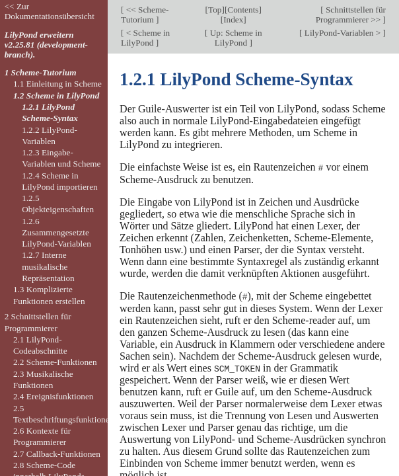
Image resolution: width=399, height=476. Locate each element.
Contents (242, 10)
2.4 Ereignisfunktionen (53, 396)
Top (214, 10)
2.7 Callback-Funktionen (56, 454)
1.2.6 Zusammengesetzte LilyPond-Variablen (56, 232)
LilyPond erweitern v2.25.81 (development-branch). (46, 45)
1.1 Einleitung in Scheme (57, 84)
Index (233, 19)
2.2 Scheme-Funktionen (55, 362)
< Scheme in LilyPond (145, 38)
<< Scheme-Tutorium (144, 14)
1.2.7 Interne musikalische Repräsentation (48, 266)
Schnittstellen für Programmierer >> (351, 14)
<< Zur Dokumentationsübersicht (49, 11)
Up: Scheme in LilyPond (234, 38)
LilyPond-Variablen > (343, 33)
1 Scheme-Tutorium (41, 72)
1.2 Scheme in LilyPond (56, 95)
